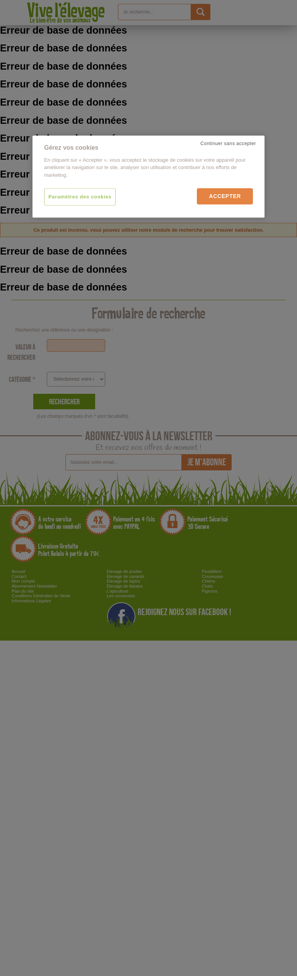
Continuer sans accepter (228, 143)
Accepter (225, 196)
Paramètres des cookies (79, 197)
